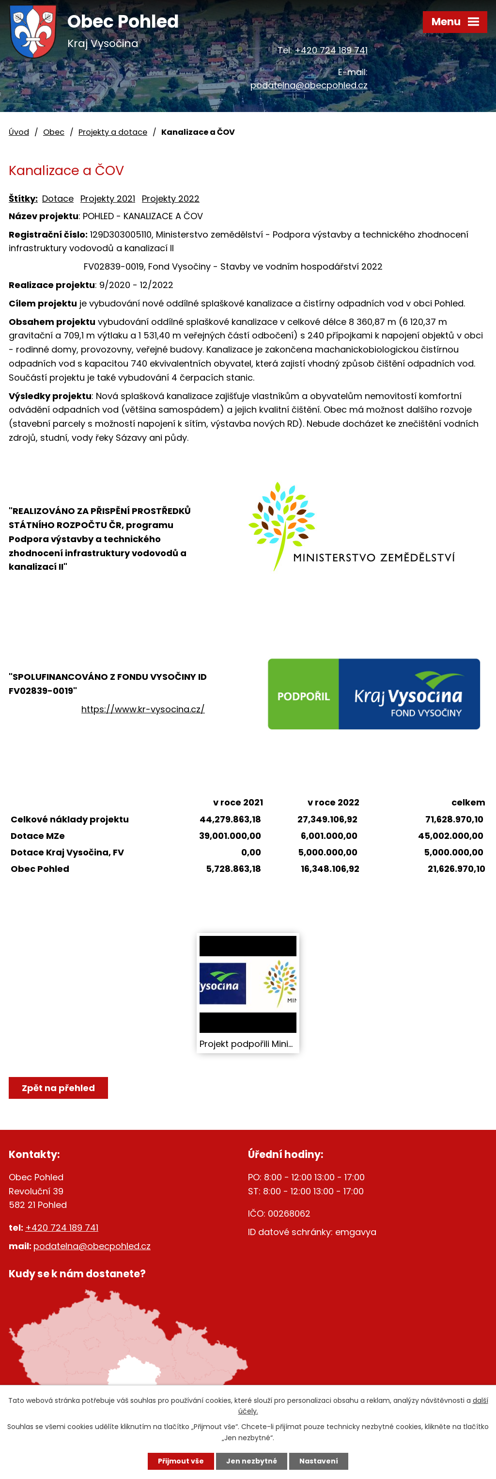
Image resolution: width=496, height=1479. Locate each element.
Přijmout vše (181, 1461)
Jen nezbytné (251, 1461)
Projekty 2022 (171, 199)
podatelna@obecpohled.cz (309, 85)
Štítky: (23, 199)
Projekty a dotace (112, 132)
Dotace (58, 199)
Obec (53, 132)
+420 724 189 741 (331, 50)
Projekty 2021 (107, 199)
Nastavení (318, 1461)
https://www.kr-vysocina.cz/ (143, 709)
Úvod (19, 132)
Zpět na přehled (58, 1088)
